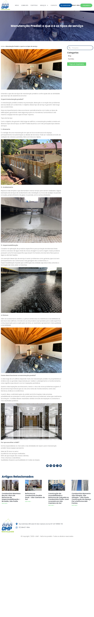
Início (17, 5)
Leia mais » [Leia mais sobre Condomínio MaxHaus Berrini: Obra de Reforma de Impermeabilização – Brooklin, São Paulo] (5, 503)
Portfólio (34, 5)
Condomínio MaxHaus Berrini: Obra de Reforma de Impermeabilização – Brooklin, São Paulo (11, 497)
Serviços (44, 5)
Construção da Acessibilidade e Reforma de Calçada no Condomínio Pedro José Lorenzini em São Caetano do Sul (58, 498)
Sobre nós (24, 5)
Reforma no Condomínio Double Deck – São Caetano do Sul (35, 496)
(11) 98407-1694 (74, 5)
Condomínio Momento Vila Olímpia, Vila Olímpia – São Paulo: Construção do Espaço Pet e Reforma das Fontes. (81, 498)
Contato (54, 5)
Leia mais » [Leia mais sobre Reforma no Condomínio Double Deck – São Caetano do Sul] (28, 501)
